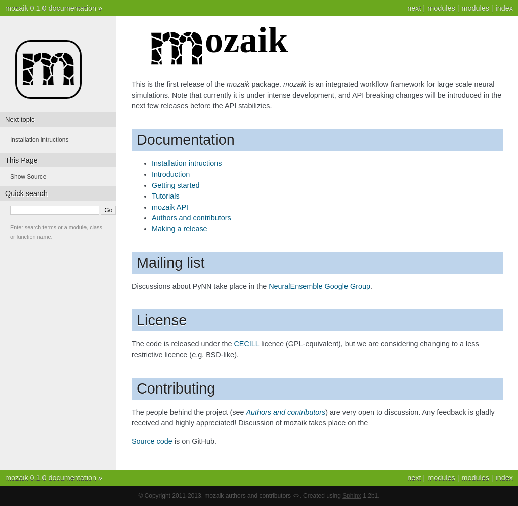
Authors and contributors (191, 218)
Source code (152, 441)
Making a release (179, 229)
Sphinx (351, 495)
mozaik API (170, 207)
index (504, 8)
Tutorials (166, 196)
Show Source (28, 176)
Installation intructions (187, 163)
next (414, 8)
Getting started (175, 185)
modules (475, 8)
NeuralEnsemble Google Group (319, 286)
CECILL (246, 344)
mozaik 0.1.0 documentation (50, 8)
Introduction (171, 174)
